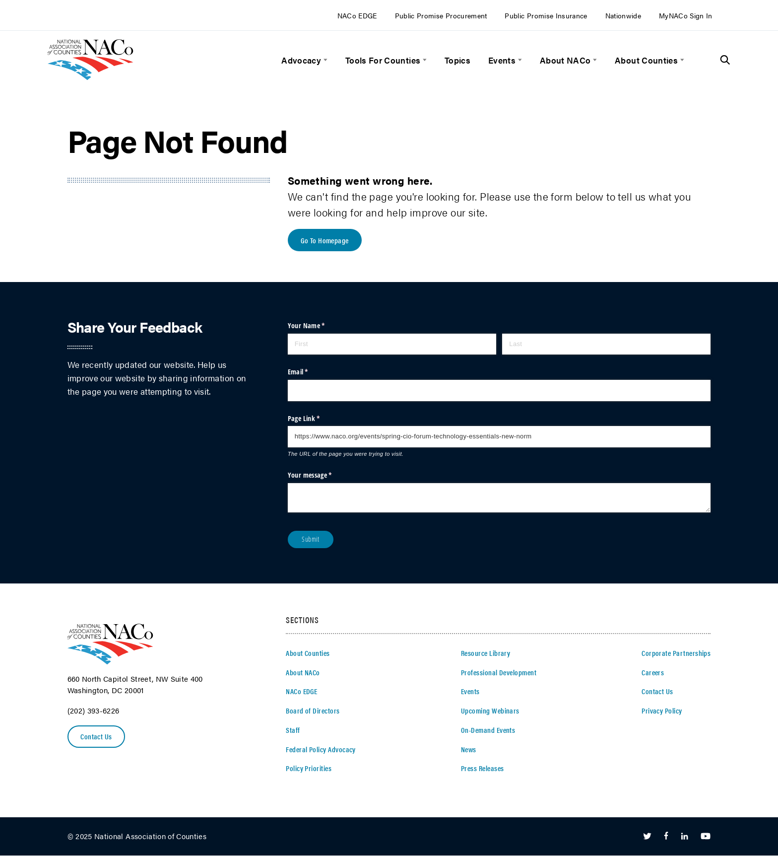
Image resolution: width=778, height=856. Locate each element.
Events (502, 60)
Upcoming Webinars (490, 711)
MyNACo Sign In (686, 15)
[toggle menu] (324, 60)
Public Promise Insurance (546, 15)
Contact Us (97, 736)
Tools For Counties (382, 60)
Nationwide (623, 15)
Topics (457, 60)
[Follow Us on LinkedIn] (684, 837)
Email (310, 372)
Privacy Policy (662, 711)
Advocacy (301, 60)
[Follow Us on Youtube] (706, 837)
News (468, 749)
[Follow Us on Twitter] (647, 837)
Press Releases (482, 768)
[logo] (90, 77)
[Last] (606, 344)
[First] (392, 344)
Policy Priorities (308, 768)
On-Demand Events (488, 730)
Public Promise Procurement (441, 15)
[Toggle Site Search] (725, 60)
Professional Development (498, 672)
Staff (293, 730)
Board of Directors (312, 711)
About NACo (565, 60)
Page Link (316, 419)
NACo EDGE (357, 15)
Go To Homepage (325, 240)
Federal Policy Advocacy (321, 749)
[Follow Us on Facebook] (666, 837)
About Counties (646, 60)
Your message (322, 476)
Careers (653, 672)
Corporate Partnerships (676, 653)
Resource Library (485, 653)
